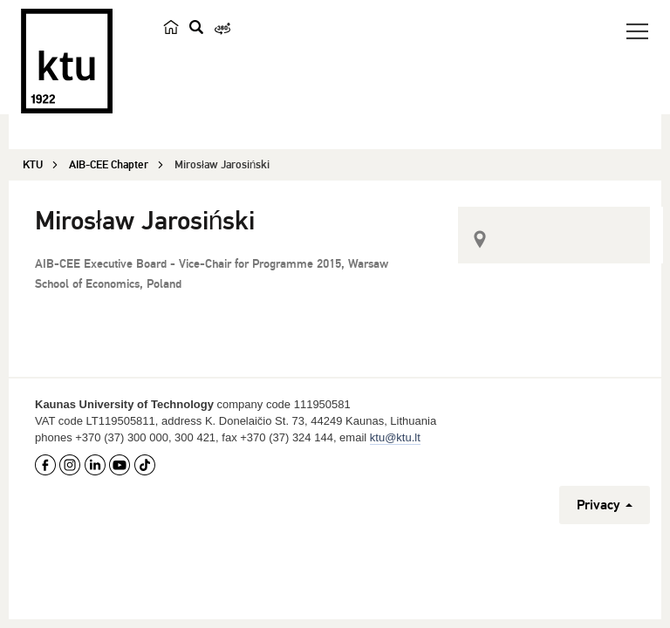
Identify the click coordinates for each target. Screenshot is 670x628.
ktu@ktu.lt (395, 437)
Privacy (604, 505)
